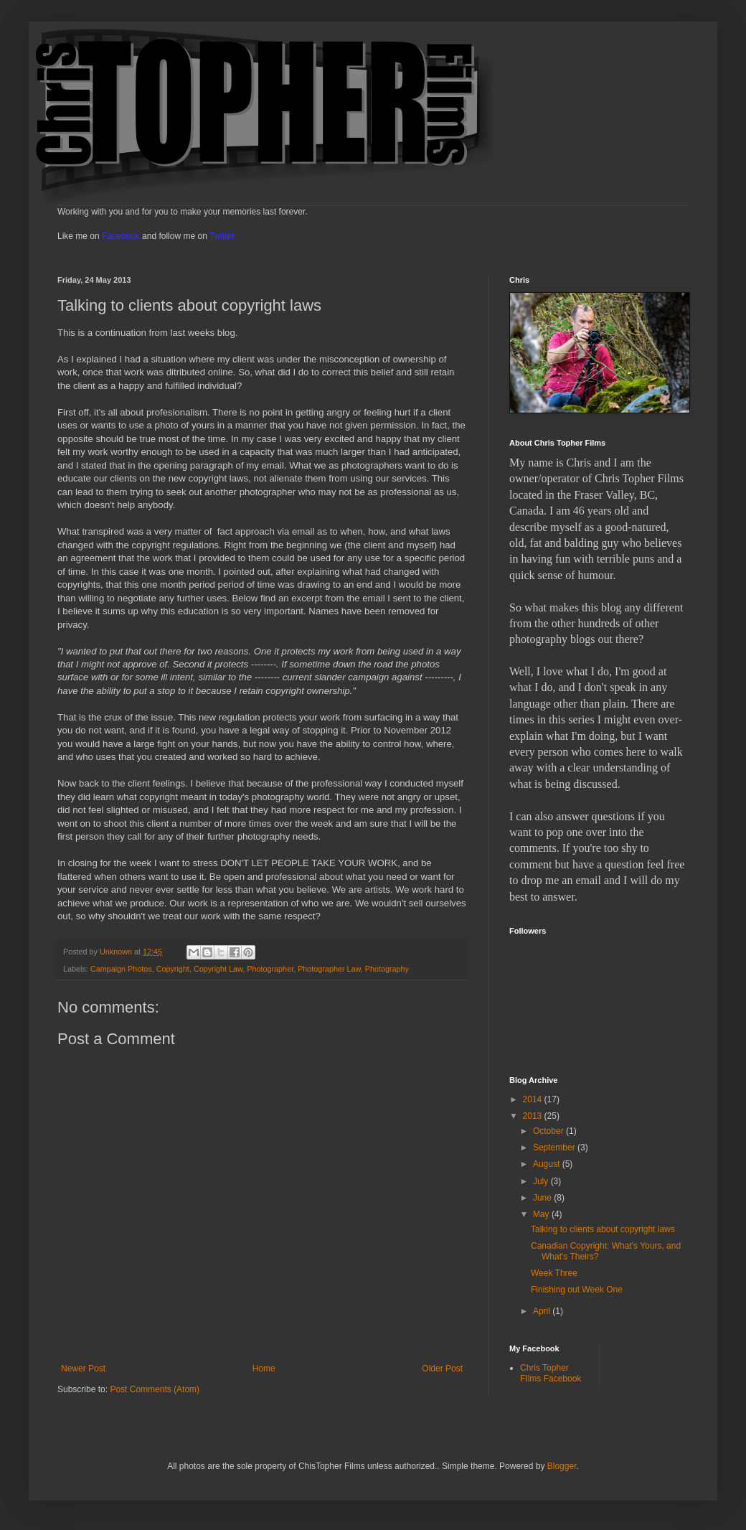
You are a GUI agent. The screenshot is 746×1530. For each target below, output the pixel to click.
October (549, 1131)
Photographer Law (329, 969)
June (543, 1198)
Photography (387, 969)
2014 (533, 1099)
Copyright (172, 969)
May (542, 1214)
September (555, 1147)
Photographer (270, 969)
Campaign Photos (121, 969)
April (542, 1311)
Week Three (554, 1273)
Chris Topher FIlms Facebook (550, 1373)
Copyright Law (218, 969)
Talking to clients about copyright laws (603, 1229)
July (542, 1181)
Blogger (562, 1466)
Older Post (442, 1369)
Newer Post (83, 1369)
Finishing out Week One (577, 1290)
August (547, 1164)
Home (263, 1369)
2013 (533, 1116)
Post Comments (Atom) (154, 1389)
